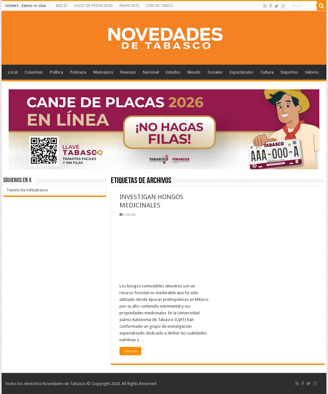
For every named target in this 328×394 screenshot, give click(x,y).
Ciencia (129, 215)
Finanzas (128, 72)
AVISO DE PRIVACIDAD (93, 6)
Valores (312, 72)
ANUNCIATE (129, 6)
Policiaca (78, 72)
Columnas (34, 72)
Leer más (130, 351)
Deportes (289, 72)
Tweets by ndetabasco (27, 190)
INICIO (62, 6)
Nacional (151, 72)
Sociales (215, 72)
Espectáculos (241, 72)
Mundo (194, 72)
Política (56, 72)
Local (13, 72)
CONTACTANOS (159, 6)
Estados (173, 72)
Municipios (103, 72)
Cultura (267, 72)
